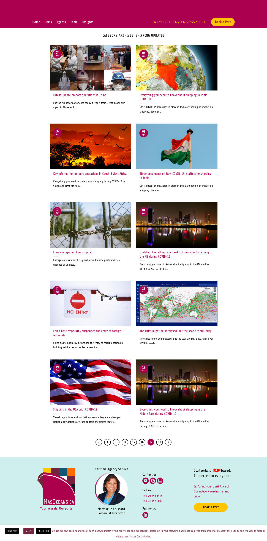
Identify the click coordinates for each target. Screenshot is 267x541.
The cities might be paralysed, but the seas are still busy (175, 331)
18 (159, 442)
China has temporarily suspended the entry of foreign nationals (87, 333)
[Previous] (99, 442)
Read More (12, 531)
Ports (48, 22)
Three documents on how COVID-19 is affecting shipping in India (175, 176)
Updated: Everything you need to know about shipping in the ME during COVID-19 (176, 254)
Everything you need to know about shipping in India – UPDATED (175, 97)
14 (124, 442)
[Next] (168, 442)
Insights (87, 22)
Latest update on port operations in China (79, 95)
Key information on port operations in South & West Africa (90, 173)
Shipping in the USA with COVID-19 (75, 409)
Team (74, 22)
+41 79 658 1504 (152, 496)
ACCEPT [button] (29, 531)
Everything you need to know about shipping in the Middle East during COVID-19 (172, 411)
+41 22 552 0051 (152, 501)
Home (36, 22)
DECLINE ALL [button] (44, 531)
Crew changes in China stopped (72, 252)
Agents (61, 22)
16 (142, 442)
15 (133, 442)
